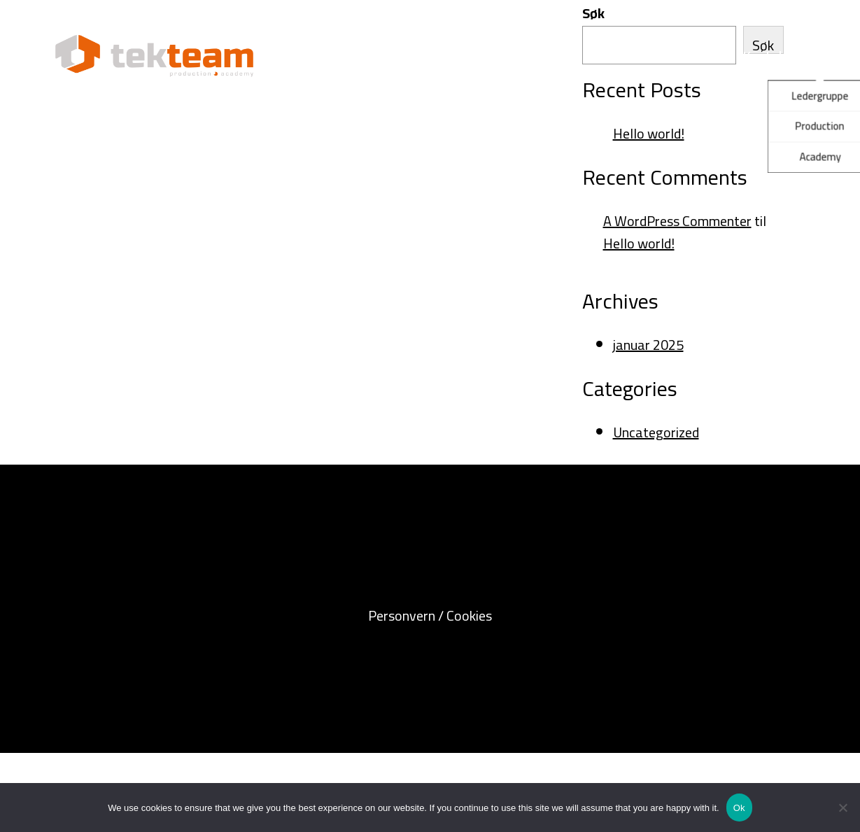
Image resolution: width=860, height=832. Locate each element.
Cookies (469, 615)
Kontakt (766, 56)
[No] (843, 808)
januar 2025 (648, 345)
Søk (593, 13)
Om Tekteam (654, 56)
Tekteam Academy (512, 56)
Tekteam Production (346, 56)
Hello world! (648, 133)
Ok (739, 808)
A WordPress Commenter (677, 221)
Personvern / (407, 615)
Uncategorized (656, 432)
